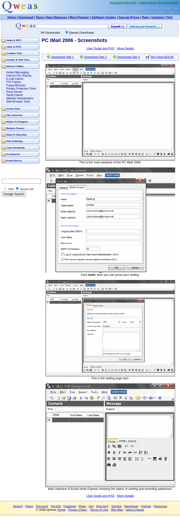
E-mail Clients (14, 78)
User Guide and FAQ (101, 48)
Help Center (139, 8)
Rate (145, 17)
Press (176, 8)
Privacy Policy (77, 509)
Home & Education (16, 134)
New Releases (56, 17)
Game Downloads (15, 147)
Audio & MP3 (13, 40)
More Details (125, 48)
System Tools (13, 108)
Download (26, 17)
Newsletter (166, 8)
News (29, 506)
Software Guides (104, 17)
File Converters (14, 115)
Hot (91, 506)
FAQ (169, 17)
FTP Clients (13, 82)
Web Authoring (14, 141)
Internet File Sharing (18, 75)
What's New (152, 8)
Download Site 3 (126, 57)
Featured (69, 506)
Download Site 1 (60, 57)
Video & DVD (13, 46)
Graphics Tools (14, 53)
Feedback (160, 12)
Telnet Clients (14, 95)
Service (116, 506)
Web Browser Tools (18, 101)
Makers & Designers (17, 121)
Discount (42, 506)
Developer (131, 506)
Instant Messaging (17, 72)
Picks (82, 506)
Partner (146, 506)
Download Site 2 (93, 57)
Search (18, 506)
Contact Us (173, 12)
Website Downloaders (19, 98)
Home (11, 17)
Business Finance (15, 128)
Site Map (117, 509)
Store (40, 17)
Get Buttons (135, 12)
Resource (160, 506)
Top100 (55, 506)
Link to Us (148, 12)
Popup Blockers (16, 85)
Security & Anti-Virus (17, 59)
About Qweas (135, 509)
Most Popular (79, 17)
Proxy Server (14, 91)
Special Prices (128, 17)
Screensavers (13, 154)
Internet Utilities (15, 66)
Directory (102, 506)
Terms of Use (99, 509)
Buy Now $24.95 (160, 57)
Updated (157, 17)
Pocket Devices (14, 160)
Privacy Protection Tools (21, 88)
